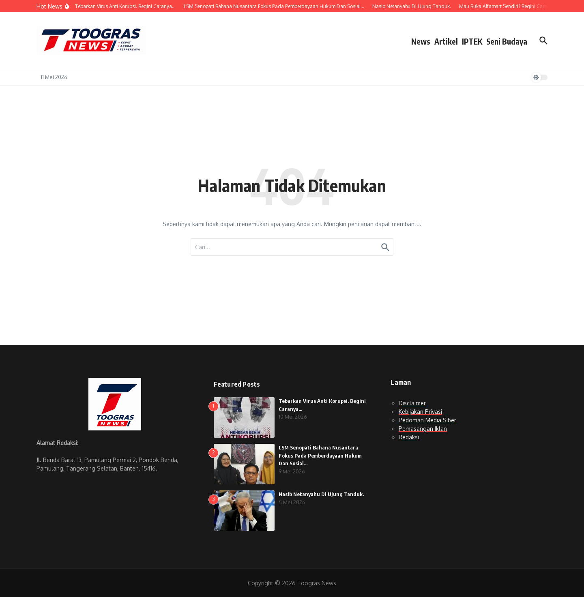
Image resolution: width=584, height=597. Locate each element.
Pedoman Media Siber (427, 420)
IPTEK (472, 41)
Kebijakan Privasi (420, 411)
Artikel (446, 41)
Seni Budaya (506, 41)
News (420, 41)
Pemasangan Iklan (423, 428)
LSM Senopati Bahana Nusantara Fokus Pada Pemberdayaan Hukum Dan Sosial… (320, 455)
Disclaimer (412, 403)
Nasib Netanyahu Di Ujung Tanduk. (321, 494)
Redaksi (409, 437)
